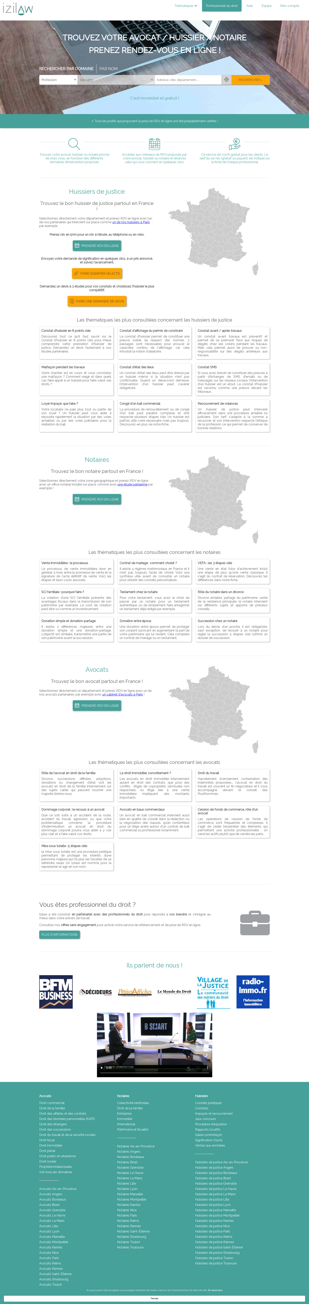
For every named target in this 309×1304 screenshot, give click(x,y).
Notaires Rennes (129, 1226)
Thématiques (185, 6)
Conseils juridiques (208, 1103)
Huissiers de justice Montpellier (217, 1215)
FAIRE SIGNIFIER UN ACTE (97, 273)
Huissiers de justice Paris (212, 1231)
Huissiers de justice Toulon (214, 1258)
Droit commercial (51, 1103)
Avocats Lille (48, 1226)
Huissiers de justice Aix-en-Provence (221, 1162)
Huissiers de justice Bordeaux (216, 1173)
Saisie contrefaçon (208, 1135)
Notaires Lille (126, 1183)
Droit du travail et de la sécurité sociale (67, 1135)
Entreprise (124, 1113)
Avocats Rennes (51, 1269)
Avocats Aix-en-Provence (57, 1189)
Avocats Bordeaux (52, 1199)
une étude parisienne (132, 484)
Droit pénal (47, 1151)
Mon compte (289, 6)
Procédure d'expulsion (211, 1124)
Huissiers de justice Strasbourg (217, 1253)
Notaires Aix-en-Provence (135, 1146)
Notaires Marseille (130, 1194)
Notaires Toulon (128, 1242)
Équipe (267, 6)
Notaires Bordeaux (130, 1157)
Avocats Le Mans (51, 1221)
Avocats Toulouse (52, 1290)
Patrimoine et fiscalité (132, 1129)
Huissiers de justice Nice (212, 1226)
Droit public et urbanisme (57, 1156)
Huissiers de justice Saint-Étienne (219, 1247)
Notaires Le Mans (129, 1178)
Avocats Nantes (50, 1247)
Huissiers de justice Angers (214, 1167)
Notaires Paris (127, 1215)
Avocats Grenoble (52, 1210)
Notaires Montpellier (131, 1199)
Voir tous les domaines (55, 1172)
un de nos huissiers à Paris (131, 222)
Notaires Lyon (127, 1189)
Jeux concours (205, 1119)
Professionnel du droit (222, 6)
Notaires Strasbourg (131, 1237)
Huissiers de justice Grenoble (216, 1183)
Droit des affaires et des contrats (62, 1113)
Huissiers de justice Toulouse (216, 1263)
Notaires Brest (127, 1162)
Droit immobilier (50, 1145)
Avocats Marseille (52, 1237)
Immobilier (124, 1119)
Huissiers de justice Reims (213, 1237)
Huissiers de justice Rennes (214, 1242)
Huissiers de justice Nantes (214, 1221)
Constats (201, 1108)
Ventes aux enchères (210, 1145)
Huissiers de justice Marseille (215, 1210)
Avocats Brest (49, 1205)
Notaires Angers (128, 1151)
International (126, 1124)
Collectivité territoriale (133, 1103)
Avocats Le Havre (52, 1215)
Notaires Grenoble (130, 1167)
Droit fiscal (47, 1140)
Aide (249, 6)
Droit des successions (55, 1129)
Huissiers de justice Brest (213, 1178)
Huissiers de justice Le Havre (215, 1189)
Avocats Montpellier (53, 1242)
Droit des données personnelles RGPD (67, 1119)
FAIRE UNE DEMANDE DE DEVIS (97, 301)
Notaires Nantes (129, 1205)
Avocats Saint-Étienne (55, 1274)
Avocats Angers (50, 1194)
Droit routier (47, 1161)
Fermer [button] (235, 1298)
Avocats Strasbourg (53, 1279)
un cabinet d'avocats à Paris (122, 694)
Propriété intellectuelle (55, 1167)
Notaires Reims (128, 1221)
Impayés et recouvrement (214, 1113)
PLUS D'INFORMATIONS (59, 935)
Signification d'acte (208, 1140)
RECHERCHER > (250, 80)
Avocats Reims (50, 1263)
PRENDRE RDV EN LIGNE (97, 245)
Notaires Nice (127, 1210)
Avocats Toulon (50, 1284)
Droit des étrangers (53, 1124)
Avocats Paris (49, 1258)
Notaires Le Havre (130, 1173)
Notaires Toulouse (130, 1247)
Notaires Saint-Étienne (133, 1231)
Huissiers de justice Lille (212, 1199)
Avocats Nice (49, 1253)
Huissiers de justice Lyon (213, 1205)
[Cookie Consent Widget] (154, 1298)
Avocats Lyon (49, 1231)
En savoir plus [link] (194, 1298)
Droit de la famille (52, 1108)
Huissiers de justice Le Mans (215, 1194)
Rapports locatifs (207, 1129)
